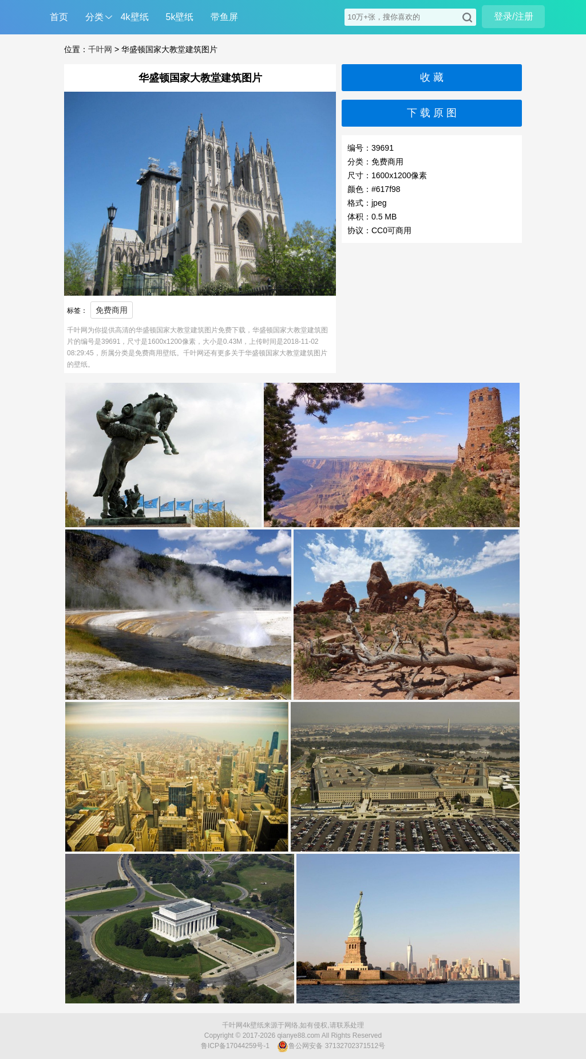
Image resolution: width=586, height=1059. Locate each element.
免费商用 (112, 310)
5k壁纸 (180, 17)
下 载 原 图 (432, 113)
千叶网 (100, 49)
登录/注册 (513, 16)
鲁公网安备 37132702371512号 (331, 1046)
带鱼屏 (224, 17)
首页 (59, 17)
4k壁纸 (135, 17)
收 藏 (432, 77)
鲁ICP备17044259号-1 (235, 1046)
